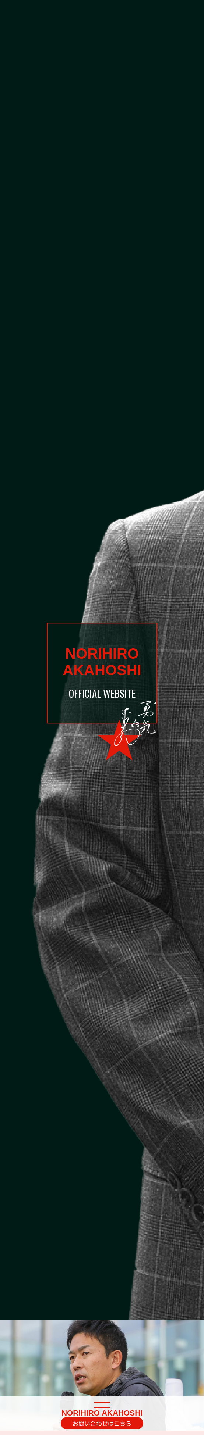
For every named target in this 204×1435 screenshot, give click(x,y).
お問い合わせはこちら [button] (102, 1423)
